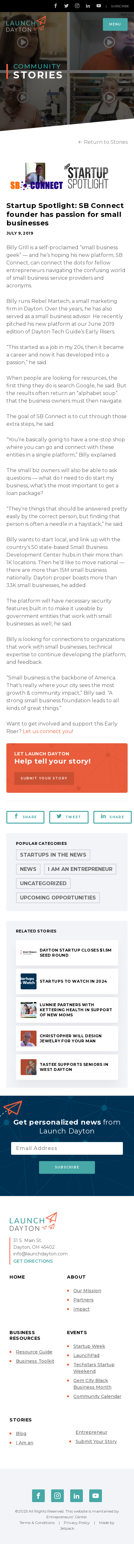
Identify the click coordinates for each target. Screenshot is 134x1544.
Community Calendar (97, 1396)
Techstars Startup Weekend (94, 1368)
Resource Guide (34, 1352)
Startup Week (89, 1346)
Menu (115, 24)
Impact (81, 1309)
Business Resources (25, 1335)
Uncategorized (43, 883)
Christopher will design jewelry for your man (71, 1038)
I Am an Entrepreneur (80, 869)
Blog (21, 1433)
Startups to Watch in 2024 (73, 981)
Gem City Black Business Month (92, 1384)
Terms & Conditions (37, 1522)
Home (17, 1277)
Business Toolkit (35, 1361)
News (28, 869)
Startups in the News (53, 855)
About (76, 1277)
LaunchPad (86, 1355)
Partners (83, 1300)
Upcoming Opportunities (58, 898)
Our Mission (87, 1290)
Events (77, 1332)
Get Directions (33, 1261)
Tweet (69, 816)
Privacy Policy (77, 1522)
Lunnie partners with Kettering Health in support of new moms (76, 1009)
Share (25, 816)
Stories (21, 1420)
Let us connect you (47, 731)
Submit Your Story (44, 778)
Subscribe (120, 6)
